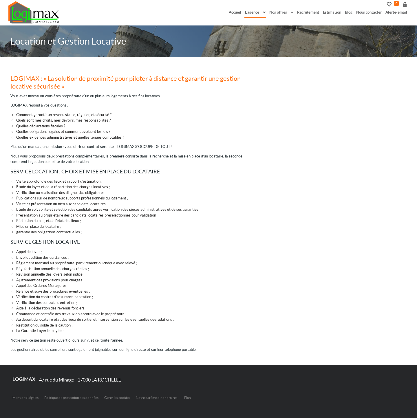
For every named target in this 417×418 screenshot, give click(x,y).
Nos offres (281, 12)
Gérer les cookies (117, 397)
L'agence (255, 12)
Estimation (332, 12)
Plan (187, 397)
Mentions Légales (25, 397)
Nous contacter (369, 12)
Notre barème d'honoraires (157, 397)
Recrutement (308, 12)
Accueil (235, 12)
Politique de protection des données (71, 397)
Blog (348, 12)
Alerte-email (396, 12)
